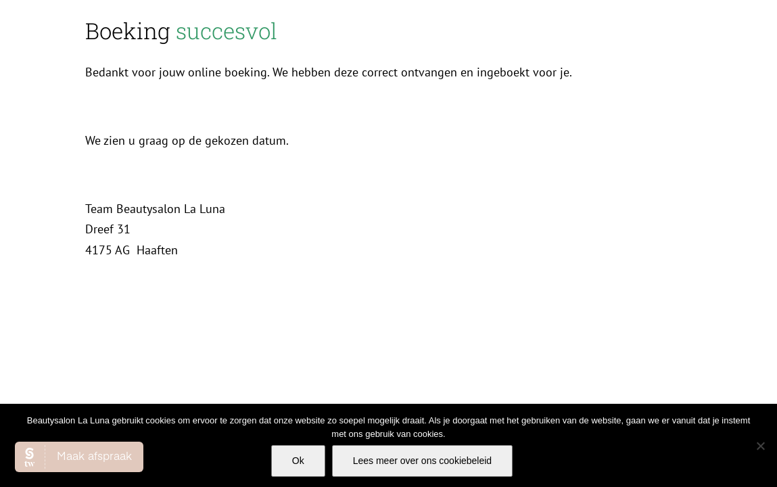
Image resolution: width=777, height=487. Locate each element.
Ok (298, 460)
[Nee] (760, 446)
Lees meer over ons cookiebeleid (422, 460)
